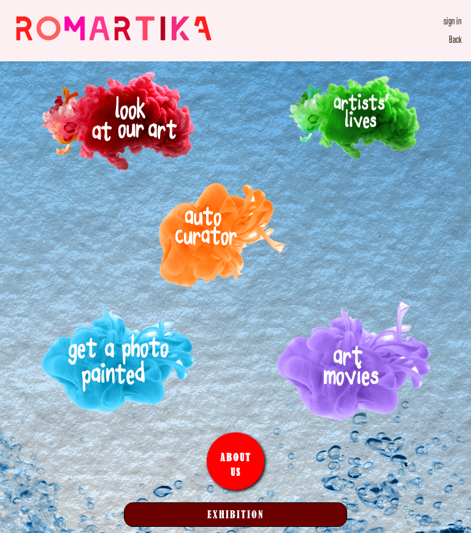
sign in (452, 21)
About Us (235, 464)
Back (455, 40)
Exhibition (235, 514)
